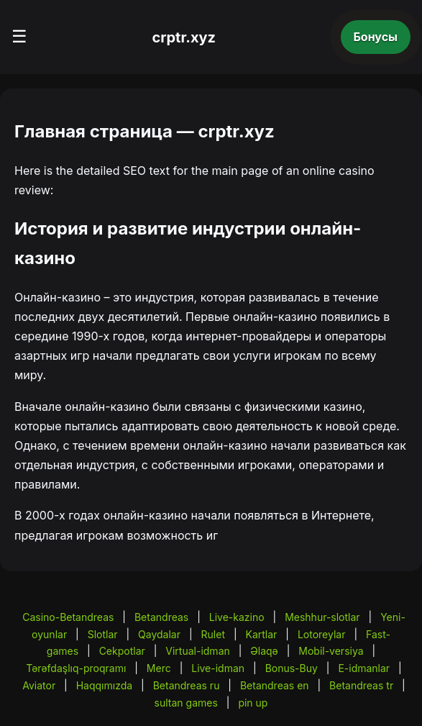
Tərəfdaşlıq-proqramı (76, 668)
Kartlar (261, 634)
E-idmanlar (364, 668)
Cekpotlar (122, 651)
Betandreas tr (361, 685)
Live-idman (217, 668)
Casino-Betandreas (68, 617)
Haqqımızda (104, 685)
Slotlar (103, 634)
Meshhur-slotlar (322, 617)
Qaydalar (159, 634)
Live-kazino (237, 617)
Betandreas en (274, 685)
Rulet (213, 634)
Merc (159, 668)
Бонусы (376, 37)
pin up (252, 702)
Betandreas (161, 617)
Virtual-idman (197, 651)
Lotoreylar (322, 634)
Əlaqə (263, 651)
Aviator (38, 685)
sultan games (186, 702)
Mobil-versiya (330, 651)
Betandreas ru (186, 685)
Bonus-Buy (291, 668)
